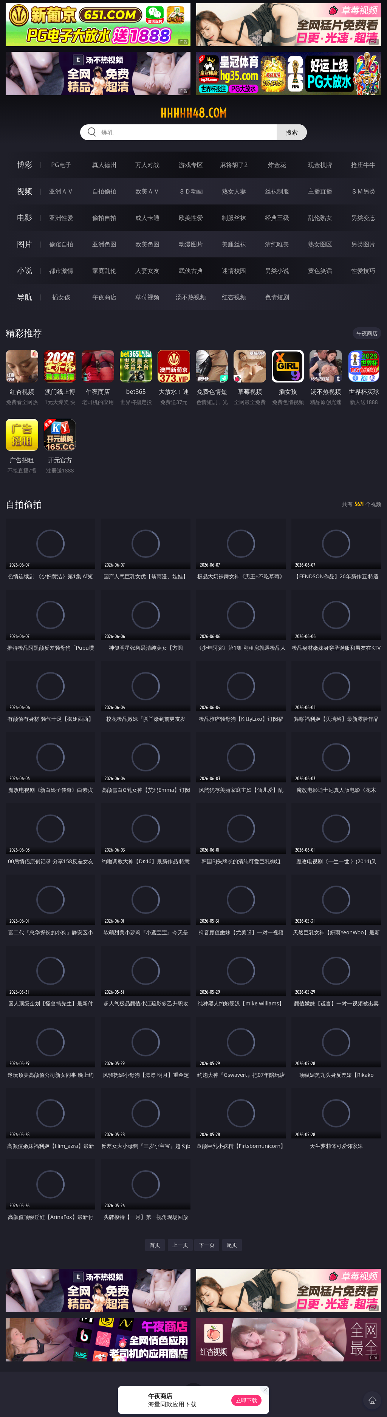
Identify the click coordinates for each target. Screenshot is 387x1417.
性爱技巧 (363, 270)
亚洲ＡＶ (61, 191)
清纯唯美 (277, 244)
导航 (24, 297)
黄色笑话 (320, 270)
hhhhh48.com (193, 113)
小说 (24, 270)
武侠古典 (191, 270)
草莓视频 (147, 297)
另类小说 (277, 270)
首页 (155, 1244)
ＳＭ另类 (363, 191)
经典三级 (277, 218)
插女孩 (61, 297)
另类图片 (363, 244)
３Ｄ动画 (191, 191)
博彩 (24, 165)
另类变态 (363, 218)
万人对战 (147, 165)
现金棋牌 (320, 165)
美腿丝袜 (234, 244)
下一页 (207, 1244)
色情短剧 (277, 297)
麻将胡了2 (234, 165)
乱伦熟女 (320, 218)
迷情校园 (234, 270)
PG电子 (61, 165)
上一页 (180, 1244)
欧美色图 (147, 244)
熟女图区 (320, 244)
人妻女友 (147, 270)
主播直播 (320, 191)
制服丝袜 (234, 218)
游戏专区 (191, 165)
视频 (24, 191)
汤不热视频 (191, 297)
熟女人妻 (234, 191)
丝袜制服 (277, 191)
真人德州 (104, 165)
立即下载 (246, 1400)
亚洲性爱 (61, 218)
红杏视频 (234, 297)
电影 (24, 217)
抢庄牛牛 (363, 165)
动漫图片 (191, 244)
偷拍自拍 (104, 218)
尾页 (232, 1244)
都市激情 (61, 270)
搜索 (292, 132)
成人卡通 (147, 218)
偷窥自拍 (61, 244)
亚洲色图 (104, 244)
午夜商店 (104, 297)
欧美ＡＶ (147, 191)
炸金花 (277, 165)
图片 (24, 244)
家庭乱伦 (104, 270)
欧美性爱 (191, 218)
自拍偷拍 (104, 191)
